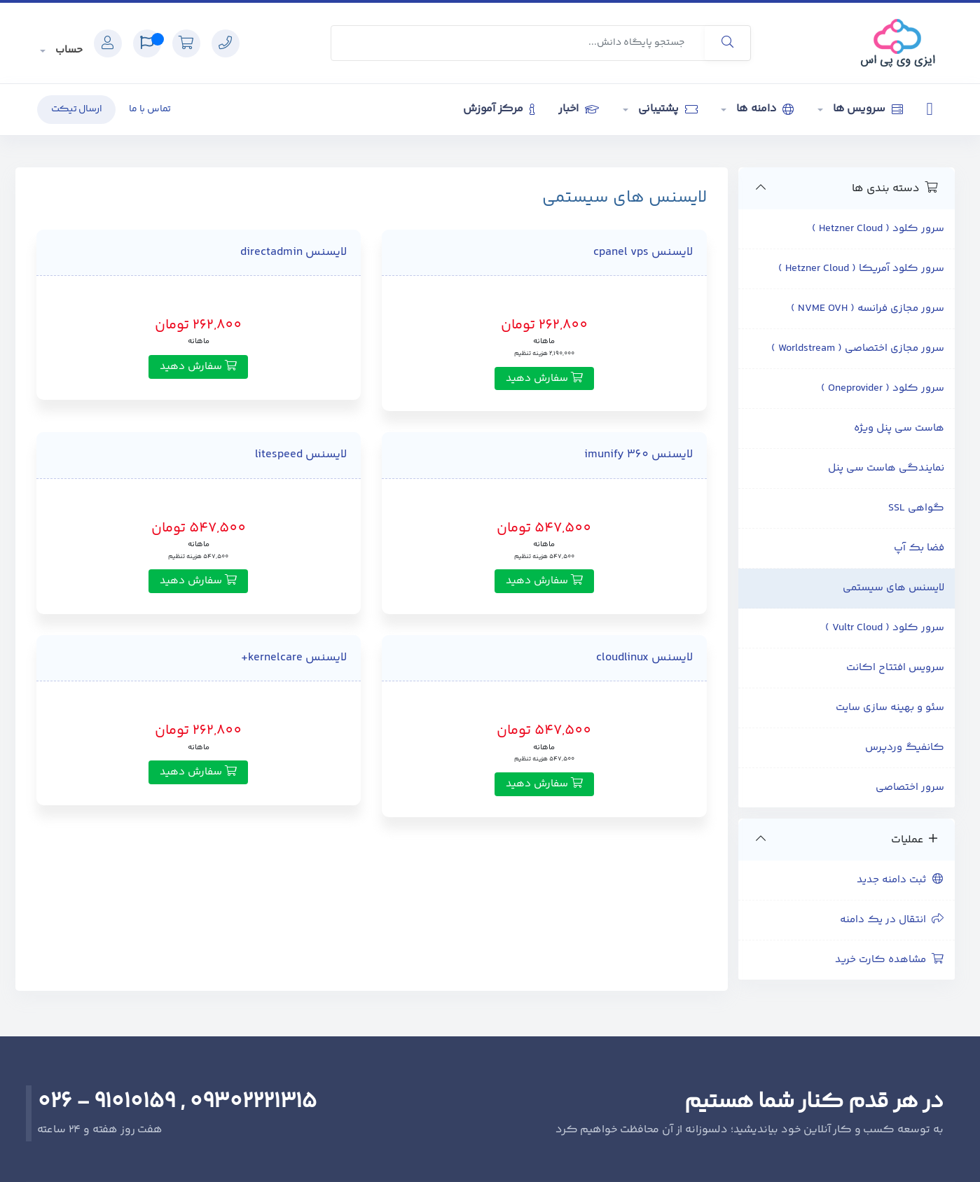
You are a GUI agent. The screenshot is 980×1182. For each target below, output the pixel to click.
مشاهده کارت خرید (889, 960)
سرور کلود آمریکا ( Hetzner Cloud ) (861, 268)
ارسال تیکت (76, 109)
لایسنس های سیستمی (893, 588)
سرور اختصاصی (910, 787)
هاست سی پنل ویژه (899, 428)
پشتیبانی (666, 109)
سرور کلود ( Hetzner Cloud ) (878, 229)
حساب (68, 50)
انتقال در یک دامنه (892, 920)
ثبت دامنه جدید (900, 880)
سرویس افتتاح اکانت (895, 668)
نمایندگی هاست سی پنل (886, 468)
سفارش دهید (544, 378)
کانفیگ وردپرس (904, 747)
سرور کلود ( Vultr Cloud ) (884, 628)
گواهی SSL (916, 508)
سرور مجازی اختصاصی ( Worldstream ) (857, 348)
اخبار (578, 109)
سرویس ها (866, 109)
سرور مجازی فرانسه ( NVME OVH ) (867, 308)
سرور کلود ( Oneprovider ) (882, 388)
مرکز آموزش (498, 109)
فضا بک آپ (919, 548)
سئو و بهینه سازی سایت (890, 708)
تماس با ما (150, 109)
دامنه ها (763, 109)
